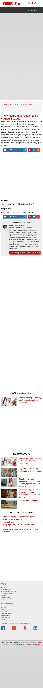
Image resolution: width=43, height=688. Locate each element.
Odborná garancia (6, 589)
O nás (3, 587)
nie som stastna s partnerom (12, 519)
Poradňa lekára (5, 617)
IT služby (27, 644)
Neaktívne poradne (27, 104)
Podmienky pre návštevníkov (9, 591)
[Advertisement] (21, 35)
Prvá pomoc (4, 611)
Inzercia (3, 595)
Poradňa (16, 104)
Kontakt (3, 600)
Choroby (3, 607)
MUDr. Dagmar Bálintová (17, 225)
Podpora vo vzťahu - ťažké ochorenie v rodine (18, 516)
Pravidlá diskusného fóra (8, 593)
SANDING (37, 644)
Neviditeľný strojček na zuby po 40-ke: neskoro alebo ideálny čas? (30, 400)
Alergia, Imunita (10, 109)
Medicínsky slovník (6, 613)
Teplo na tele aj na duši (28, 501)
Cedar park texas (8, 522)
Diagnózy (3, 609)
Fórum (3, 620)
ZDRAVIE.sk (7, 104)
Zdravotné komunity (6, 615)
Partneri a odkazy (6, 598)
